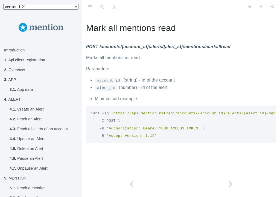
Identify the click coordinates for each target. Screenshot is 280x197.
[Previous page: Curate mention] (131, 184)
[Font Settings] (114, 7)
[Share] (272, 7)
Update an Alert (27, 139)
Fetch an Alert (26, 119)
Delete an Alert (26, 148)
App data (21, 89)
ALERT (12, 99)
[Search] (102, 7)
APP (10, 79)
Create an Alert (27, 109)
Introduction (14, 50)
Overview (14, 70)
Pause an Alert (26, 158)
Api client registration (24, 60)
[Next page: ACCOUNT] (230, 184)
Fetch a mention (28, 188)
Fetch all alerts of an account (39, 129)
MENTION (15, 178)
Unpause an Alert (29, 168)
